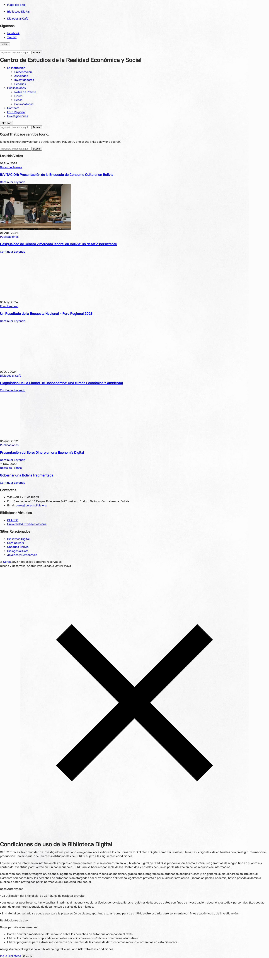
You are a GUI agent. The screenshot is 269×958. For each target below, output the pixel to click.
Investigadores (24, 80)
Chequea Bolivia (18, 547)
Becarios (20, 84)
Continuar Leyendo (12, 182)
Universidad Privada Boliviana (27, 524)
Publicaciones (16, 88)
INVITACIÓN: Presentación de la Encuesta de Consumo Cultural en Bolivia (56, 175)
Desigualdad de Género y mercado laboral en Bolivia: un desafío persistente (58, 244)
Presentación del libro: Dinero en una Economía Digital (42, 453)
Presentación (23, 72)
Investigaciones (17, 116)
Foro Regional (16, 112)
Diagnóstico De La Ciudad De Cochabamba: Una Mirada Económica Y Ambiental (61, 383)
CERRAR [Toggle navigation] (6, 123)
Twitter (11, 37)
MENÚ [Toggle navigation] (4, 44)
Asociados (21, 76)
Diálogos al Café (17, 18)
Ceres (7, 561)
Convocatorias (23, 104)
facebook (13, 33)
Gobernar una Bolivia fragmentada (26, 475)
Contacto (13, 108)
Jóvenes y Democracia (22, 555)
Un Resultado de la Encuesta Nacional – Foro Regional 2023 (46, 314)
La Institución (16, 68)
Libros (18, 96)
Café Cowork (15, 543)
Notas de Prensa (25, 92)
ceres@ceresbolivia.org (31, 505)
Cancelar (28, 956)
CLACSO (12, 520)
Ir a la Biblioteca (10, 956)
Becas (18, 100)
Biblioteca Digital (18, 11)
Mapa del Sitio (16, 4)
